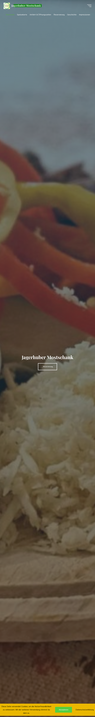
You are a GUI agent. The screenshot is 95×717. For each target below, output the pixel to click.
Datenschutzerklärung (85, 710)
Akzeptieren (63, 710)
